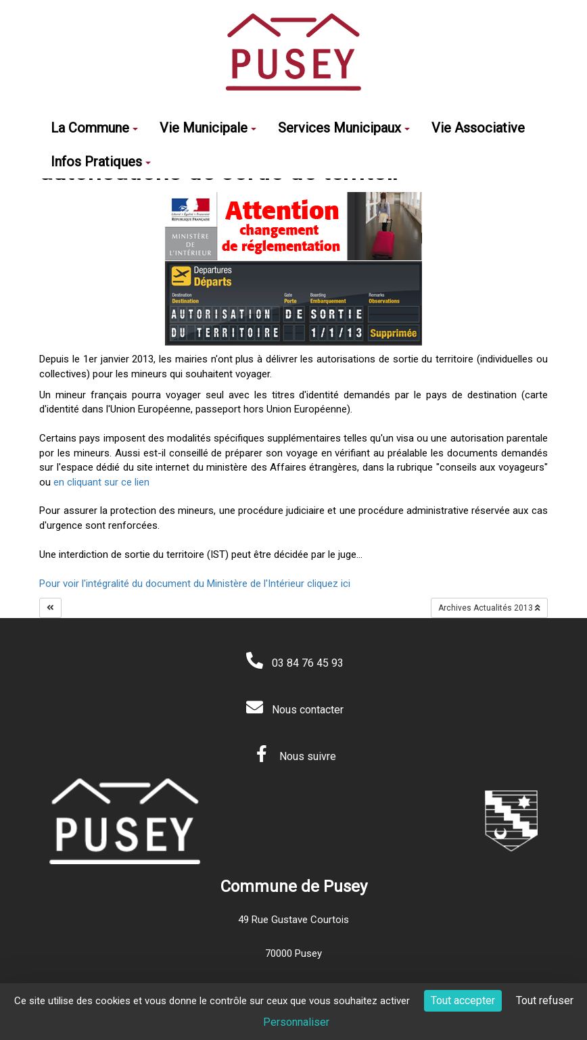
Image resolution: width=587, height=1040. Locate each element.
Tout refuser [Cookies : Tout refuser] (544, 1000)
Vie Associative (478, 128)
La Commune (94, 128)
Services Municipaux (344, 128)
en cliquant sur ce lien (100, 482)
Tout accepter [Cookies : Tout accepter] (463, 1000)
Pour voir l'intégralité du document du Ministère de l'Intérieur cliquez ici (194, 583)
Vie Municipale (208, 128)
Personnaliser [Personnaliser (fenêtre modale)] (296, 1022)
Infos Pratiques (101, 161)
